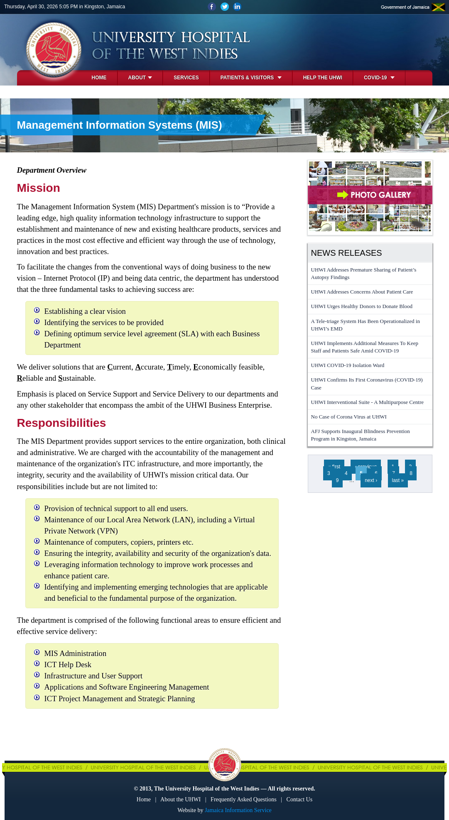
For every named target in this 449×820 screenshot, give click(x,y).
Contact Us (300, 799)
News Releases (346, 252)
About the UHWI (180, 799)
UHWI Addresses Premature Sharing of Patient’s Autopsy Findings (364, 273)
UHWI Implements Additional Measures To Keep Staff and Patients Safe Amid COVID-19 (364, 347)
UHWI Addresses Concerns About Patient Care (362, 292)
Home (99, 78)
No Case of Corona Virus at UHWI (349, 417)
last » (398, 480)
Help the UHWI (322, 78)
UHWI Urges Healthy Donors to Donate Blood (362, 306)
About (140, 78)
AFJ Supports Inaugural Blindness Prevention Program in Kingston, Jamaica (360, 435)
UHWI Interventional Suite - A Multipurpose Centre (367, 402)
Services (186, 78)
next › (371, 480)
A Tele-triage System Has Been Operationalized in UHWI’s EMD (365, 325)
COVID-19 (379, 78)
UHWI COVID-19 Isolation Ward (348, 365)
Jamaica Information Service (238, 810)
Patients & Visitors (251, 78)
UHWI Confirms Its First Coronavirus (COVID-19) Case (367, 383)
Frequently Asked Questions (244, 799)
